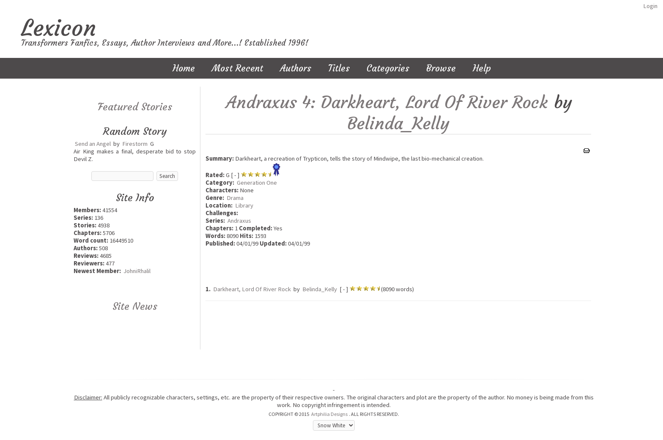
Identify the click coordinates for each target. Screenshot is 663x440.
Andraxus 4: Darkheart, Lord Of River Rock (387, 102)
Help (482, 68)
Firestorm (135, 144)
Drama (235, 198)
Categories (388, 68)
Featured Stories (135, 107)
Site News (134, 306)
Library (244, 205)
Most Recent (237, 68)
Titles (339, 68)
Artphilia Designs (329, 414)
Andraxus (239, 220)
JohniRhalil (137, 271)
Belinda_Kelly (398, 123)
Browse (441, 68)
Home (184, 68)
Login (650, 6)
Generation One (257, 182)
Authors (295, 68)
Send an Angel (93, 144)
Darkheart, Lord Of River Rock (252, 289)
